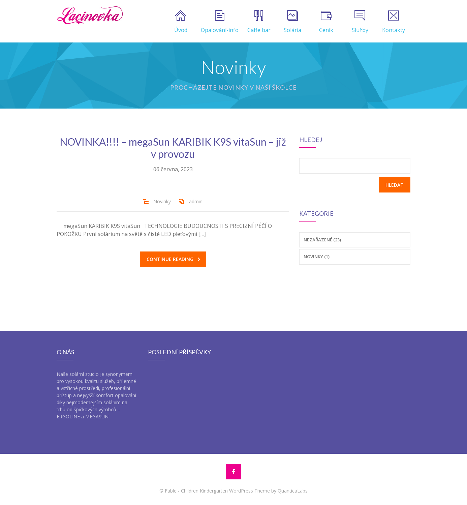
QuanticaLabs (293, 490)
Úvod (180, 22)
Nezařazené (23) (322, 240)
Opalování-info (220, 22)
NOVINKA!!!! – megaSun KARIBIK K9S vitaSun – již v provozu (173, 148)
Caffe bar (259, 22)
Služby (360, 22)
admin (196, 201)
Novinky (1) (317, 257)
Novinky (162, 201)
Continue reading (173, 259)
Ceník (326, 22)
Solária (292, 22)
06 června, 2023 (173, 169)
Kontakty (393, 22)
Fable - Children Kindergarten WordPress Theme (217, 490)
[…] (202, 234)
